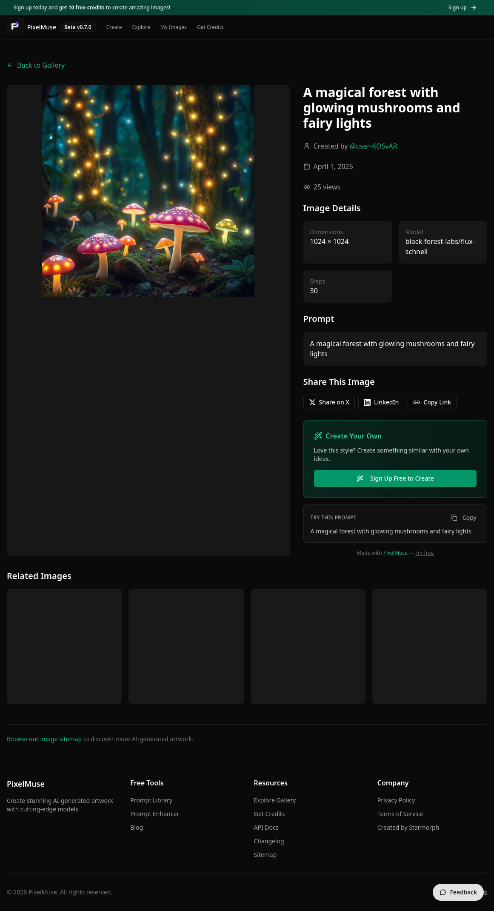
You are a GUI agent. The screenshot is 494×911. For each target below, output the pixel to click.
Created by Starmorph (408, 827)
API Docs (266, 827)
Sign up (462, 7)
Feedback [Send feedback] (458, 892)
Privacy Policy (396, 800)
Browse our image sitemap (44, 739)
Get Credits (210, 27)
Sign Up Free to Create (395, 478)
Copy (464, 517)
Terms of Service (400, 814)
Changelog (269, 841)
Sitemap (265, 855)
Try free (424, 552)
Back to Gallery (36, 65)
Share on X (329, 402)
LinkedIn (381, 402)
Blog (136, 827)
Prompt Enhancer (154, 814)
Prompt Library (151, 800)
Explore (141, 27)
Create (114, 27)
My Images (173, 27)
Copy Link (432, 402)
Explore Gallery (275, 800)
